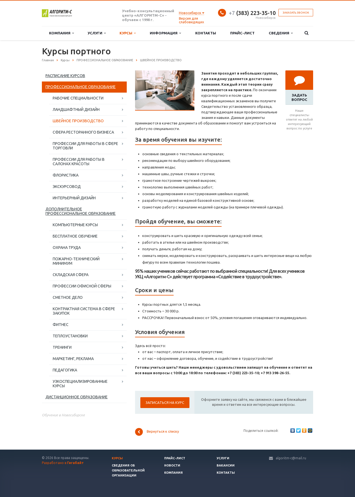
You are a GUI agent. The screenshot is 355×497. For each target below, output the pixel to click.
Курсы (128, 33)
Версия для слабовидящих (191, 20)
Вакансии (226, 465)
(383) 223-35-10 (252, 13)
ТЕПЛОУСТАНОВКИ (70, 336)
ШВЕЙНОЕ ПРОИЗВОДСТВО (78, 121)
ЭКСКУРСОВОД (67, 186)
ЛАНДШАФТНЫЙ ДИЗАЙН (76, 109)
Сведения (281, 33)
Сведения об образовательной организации (128, 470)
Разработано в (63, 463)
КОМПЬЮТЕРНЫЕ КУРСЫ (75, 225)
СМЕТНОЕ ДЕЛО (68, 297)
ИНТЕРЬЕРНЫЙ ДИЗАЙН (74, 198)
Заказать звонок (296, 12)
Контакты (205, 33)
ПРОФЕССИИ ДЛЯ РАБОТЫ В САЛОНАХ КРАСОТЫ (79, 161)
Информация (165, 33)
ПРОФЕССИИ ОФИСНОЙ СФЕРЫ (82, 286)
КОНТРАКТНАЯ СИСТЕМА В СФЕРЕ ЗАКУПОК (84, 311)
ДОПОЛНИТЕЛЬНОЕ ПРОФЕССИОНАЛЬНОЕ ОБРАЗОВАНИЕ (80, 211)
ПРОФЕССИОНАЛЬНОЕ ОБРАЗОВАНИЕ (80, 87)
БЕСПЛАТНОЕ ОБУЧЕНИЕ (75, 236)
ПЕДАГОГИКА (65, 370)
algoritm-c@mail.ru (291, 458)
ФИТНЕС (61, 324)
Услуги (97, 33)
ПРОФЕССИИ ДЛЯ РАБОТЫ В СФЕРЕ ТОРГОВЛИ (85, 145)
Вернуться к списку (157, 432)
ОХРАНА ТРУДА (67, 247)
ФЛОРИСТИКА (65, 175)
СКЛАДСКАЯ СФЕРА (70, 274)
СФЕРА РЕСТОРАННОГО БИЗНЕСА (83, 132)
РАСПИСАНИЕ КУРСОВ (65, 75)
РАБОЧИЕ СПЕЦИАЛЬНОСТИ (78, 98)
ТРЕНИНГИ (62, 347)
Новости (172, 465)
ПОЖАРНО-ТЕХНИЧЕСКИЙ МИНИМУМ (76, 261)
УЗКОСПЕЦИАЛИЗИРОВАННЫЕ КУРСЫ (80, 383)
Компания (61, 33)
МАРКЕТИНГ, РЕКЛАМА (73, 358)
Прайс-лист (242, 33)
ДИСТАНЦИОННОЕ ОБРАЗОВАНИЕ (76, 397)
